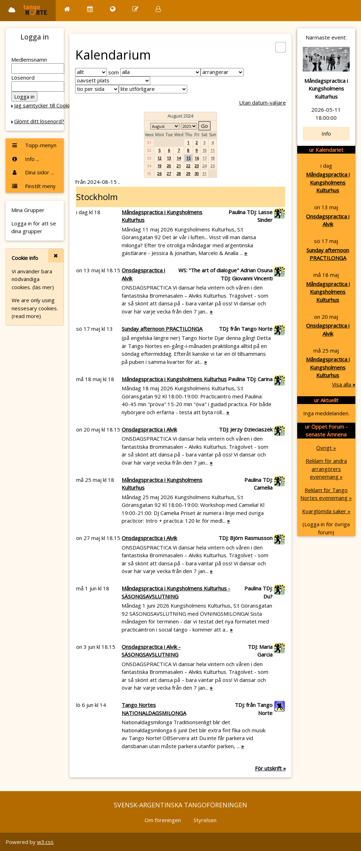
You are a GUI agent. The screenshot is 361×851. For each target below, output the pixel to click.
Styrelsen (205, 820)
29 (188, 173)
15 (188, 158)
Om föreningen (163, 820)
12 (159, 158)
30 (197, 173)
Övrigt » (326, 447)
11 (212, 150)
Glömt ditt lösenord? (39, 121)
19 (159, 165)
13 (169, 158)
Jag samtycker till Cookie (43, 105)
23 (197, 165)
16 (197, 158)
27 (169, 173)
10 (204, 150)
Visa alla (343, 384)
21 (179, 165)
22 (188, 165)
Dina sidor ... (32, 172)
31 (204, 173)
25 (212, 165)
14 (179, 158)
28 (179, 173)
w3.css (45, 841)
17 (204, 158)
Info (326, 133)
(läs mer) (43, 287)
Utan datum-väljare (262, 102)
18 (212, 158)
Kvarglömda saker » (326, 511)
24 (204, 165)
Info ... (25, 158)
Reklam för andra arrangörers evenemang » (326, 468)
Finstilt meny (33, 186)
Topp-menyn (33, 145)
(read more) (26, 315)
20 (169, 165)
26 (159, 173)
